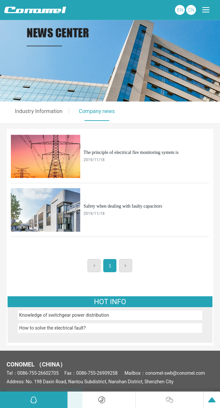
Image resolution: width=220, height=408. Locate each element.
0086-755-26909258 (97, 373)
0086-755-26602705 (38, 373)
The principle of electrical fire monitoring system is (131, 152)
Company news (97, 111)
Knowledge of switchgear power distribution (64, 315)
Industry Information (38, 111)
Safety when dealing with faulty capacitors (123, 206)
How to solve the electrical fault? (52, 328)
